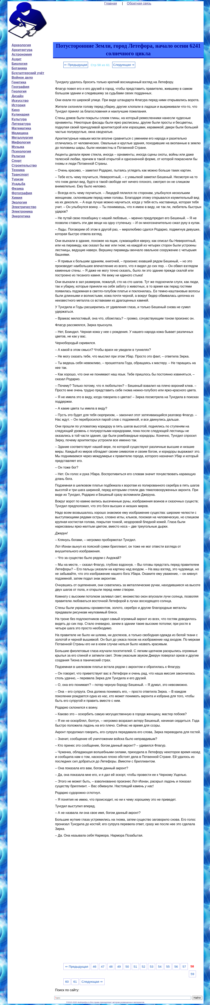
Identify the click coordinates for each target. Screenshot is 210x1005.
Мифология (21, 142)
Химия (17, 197)
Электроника (22, 211)
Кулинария (20, 114)
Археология (21, 45)
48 (111, 966)
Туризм (17, 179)
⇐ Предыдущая (75, 64)
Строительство (24, 165)
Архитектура (22, 50)
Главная (110, 3)
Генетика (19, 82)
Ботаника (19, 68)
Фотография (22, 193)
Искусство (20, 100)
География (20, 87)
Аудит (17, 59)
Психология (21, 151)
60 (67, 981)
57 (184, 966)
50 (127, 966)
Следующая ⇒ (123, 64)
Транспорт (20, 174)
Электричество (24, 207)
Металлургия (22, 137)
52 (143, 966)
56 (176, 966)
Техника (18, 170)
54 (160, 966)
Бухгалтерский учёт (28, 73)
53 (151, 966)
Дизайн (17, 96)
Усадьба (18, 184)
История (18, 105)
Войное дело (22, 77)
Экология (19, 202)
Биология (19, 63)
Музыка (18, 147)
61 (75, 981)
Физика (18, 188)
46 (94, 966)
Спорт (17, 160)
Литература (21, 123)
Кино (16, 110)
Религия (18, 156)
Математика (21, 128)
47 (102, 966)
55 (168, 966)
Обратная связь (139, 3)
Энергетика (21, 216)
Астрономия (22, 54)
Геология (19, 91)
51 (135, 966)
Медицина (20, 133)
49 (119, 966)
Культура (19, 119)
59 (192, 974)
